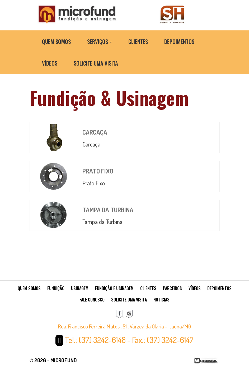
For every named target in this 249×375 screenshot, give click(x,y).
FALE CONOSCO (92, 299)
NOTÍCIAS (161, 299)
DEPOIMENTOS (219, 288)
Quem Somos (56, 41)
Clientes (138, 41)
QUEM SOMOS (29, 288)
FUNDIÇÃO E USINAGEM (114, 288)
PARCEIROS (172, 288)
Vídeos (49, 63)
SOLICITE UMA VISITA (129, 299)
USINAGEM (79, 288)
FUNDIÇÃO (55, 288)
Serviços (99, 41)
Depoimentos (179, 41)
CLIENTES (148, 288)
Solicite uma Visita (96, 63)
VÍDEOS (195, 288)
